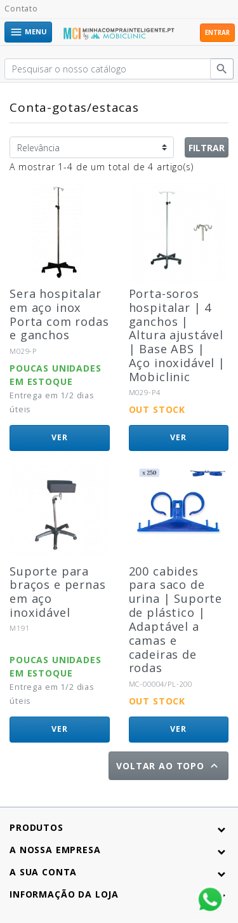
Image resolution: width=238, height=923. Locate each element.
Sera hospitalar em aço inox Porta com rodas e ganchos (59, 314)
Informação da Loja (64, 894)
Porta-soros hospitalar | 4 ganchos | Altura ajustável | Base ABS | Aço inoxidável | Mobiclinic (177, 335)
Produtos (36, 827)
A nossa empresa (55, 850)
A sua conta (43, 872)
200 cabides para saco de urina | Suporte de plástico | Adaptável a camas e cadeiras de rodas (176, 619)
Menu (28, 32)
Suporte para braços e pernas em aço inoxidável (58, 592)
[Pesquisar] (107, 69)
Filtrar (206, 148)
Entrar (217, 33)
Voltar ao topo (168, 765)
